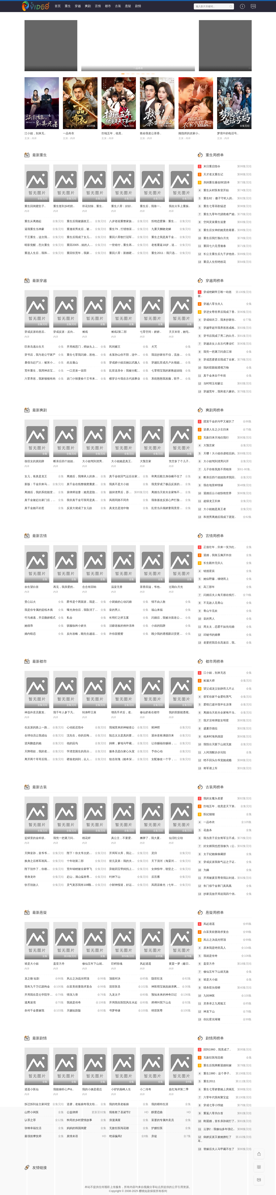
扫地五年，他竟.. (112, 133)
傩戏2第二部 (119, 331)
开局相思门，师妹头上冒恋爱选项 (88, 347)
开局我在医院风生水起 (129, 1003)
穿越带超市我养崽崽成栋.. (225, 328)
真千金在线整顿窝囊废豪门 (86, 484)
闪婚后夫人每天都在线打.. (225, 595)
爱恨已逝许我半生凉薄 (225, 705)
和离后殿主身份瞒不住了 (171, 476)
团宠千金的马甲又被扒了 (225, 422)
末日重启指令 (225, 166)
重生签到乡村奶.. (64, 206)
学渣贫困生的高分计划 (86, 751)
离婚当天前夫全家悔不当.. (225, 713)
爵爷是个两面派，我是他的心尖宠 (88, 602)
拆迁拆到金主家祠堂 (44, 1104)
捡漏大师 (225, 681)
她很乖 (44, 626)
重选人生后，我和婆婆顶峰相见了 (46, 253)
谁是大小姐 (32, 963)
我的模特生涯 (171, 1104)
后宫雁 (171, 877)
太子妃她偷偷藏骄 (225, 854)
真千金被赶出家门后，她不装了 (44, 500)
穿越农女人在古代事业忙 (225, 344)
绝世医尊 (171, 1011)
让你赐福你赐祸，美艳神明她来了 (172, 743)
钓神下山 (129, 877)
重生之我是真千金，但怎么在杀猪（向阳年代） (172, 237)
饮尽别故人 (44, 885)
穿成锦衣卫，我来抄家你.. (225, 320)
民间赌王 (129, 347)
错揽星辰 (225, 571)
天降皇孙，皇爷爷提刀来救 (44, 853)
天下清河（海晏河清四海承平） (171, 861)
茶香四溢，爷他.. (150, 586)
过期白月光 (176, 586)
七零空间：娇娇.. (150, 331)
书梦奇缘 (129, 1011)
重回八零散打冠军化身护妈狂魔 (129, 237)
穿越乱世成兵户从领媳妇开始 (171, 363)
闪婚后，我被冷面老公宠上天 (171, 618)
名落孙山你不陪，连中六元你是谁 (130, 355)
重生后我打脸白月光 (225, 238)
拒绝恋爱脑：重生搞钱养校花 (171, 221)
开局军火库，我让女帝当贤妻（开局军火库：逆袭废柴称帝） (130, 853)
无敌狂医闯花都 (225, 1058)
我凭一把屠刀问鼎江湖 (225, 352)
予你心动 (171, 751)
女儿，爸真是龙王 (44, 476)
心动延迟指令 (86, 728)
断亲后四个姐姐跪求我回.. (225, 477)
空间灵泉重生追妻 (225, 222)
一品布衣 (68, 133)
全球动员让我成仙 (44, 736)
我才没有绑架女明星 (225, 721)
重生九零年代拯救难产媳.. (225, 214)
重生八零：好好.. (121, 206)
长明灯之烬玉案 (129, 618)
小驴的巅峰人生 (121, 1089)
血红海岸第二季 (179, 1089)
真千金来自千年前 (225, 376)
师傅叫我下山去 (171, 1003)
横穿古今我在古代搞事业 (129, 379)
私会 (86, 618)
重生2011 (225, 1081)
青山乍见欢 (225, 611)
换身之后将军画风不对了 (44, 861)
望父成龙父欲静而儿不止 (225, 689)
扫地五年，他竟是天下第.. (225, 806)
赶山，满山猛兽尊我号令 (86, 877)
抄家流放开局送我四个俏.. (225, 894)
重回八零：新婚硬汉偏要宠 (129, 253)
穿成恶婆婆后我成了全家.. (225, 360)
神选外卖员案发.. (35, 712)
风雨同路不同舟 (129, 500)
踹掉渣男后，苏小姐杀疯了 (129, 492)
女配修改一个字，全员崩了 (171, 759)
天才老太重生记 (225, 174)
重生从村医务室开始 (225, 190)
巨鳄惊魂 (116, 963)
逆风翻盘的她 (44, 743)
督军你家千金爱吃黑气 (225, 697)
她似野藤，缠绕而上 (225, 579)
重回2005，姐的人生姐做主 (86, 245)
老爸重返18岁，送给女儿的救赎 (171, 245)
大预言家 (145, 461)
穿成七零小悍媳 (225, 1105)
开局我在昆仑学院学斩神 (44, 995)
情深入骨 (86, 995)
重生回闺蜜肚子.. (35, 206)
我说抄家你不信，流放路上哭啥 (171, 355)
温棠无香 (116, 586)
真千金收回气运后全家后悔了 (129, 476)
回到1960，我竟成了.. (225, 1050)
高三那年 (225, 587)
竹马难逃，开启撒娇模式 (44, 618)
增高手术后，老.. (121, 712)
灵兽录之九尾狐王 (225, 1004)
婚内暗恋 (44, 634)
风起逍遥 (145, 963)
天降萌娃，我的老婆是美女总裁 (44, 751)
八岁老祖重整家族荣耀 (129, 221)
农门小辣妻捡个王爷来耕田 (86, 379)
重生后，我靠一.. (150, 206)
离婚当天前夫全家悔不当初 (171, 492)
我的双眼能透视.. (179, 712)
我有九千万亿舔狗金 (44, 987)
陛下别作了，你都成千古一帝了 (44, 869)
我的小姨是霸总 (92, 1089)
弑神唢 (171, 728)
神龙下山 (225, 1012)
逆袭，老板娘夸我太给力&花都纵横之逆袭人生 (88, 1104)
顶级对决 (129, 979)
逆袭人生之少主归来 (225, 430)
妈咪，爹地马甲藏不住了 (129, 743)
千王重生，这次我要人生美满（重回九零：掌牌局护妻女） (46, 237)
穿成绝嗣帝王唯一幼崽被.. (225, 294)
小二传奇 (145, 1089)
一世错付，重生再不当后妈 (129, 245)
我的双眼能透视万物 (225, 368)
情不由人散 (171, 602)
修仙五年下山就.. (93, 963)
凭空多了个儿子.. (179, 461)
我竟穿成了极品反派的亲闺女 (171, 484)
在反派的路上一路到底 (44, 728)
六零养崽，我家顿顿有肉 (44, 379)
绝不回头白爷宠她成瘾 (225, 760)
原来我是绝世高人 (225, 948)
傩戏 (85, 331)
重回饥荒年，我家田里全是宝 (86, 253)
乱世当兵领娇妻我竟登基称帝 (171, 508)
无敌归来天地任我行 (225, 438)
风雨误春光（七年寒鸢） (171, 885)
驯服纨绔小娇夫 (86, 626)
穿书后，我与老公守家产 (44, 355)
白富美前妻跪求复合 (86, 987)
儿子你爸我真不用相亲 (225, 469)
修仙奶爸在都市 (150, 712)
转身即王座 (89, 712)
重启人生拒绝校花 (225, 262)
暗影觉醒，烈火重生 (44, 245)
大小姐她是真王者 (225, 509)
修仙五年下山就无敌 (225, 972)
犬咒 (171, 347)
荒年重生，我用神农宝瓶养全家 (44, 371)
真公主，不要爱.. (121, 838)
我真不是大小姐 (129, 484)
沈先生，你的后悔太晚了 (86, 736)
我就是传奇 (86, 1003)
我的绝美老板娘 (129, 1104)
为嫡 (225, 870)
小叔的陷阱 (171, 626)
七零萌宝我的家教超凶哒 (171, 371)
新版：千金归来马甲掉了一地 (44, 484)
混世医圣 (129, 987)
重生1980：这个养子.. (225, 1074)
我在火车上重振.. (179, 206)
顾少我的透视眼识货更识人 (171, 634)
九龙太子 (129, 995)
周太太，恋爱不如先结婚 (225, 627)
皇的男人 (129, 610)
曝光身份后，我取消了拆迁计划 (86, 610)
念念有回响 (89, 586)
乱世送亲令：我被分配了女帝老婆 (130, 371)
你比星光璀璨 (225, 1019)
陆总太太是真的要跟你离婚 (129, 736)
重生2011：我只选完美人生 (171, 253)
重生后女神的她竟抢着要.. (225, 230)
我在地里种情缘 (225, 485)
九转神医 (225, 996)
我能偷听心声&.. (63, 1089)
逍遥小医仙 (32, 1089)
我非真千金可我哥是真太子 (86, 500)
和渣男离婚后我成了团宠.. (225, 517)
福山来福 (171, 610)
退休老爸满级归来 (171, 736)
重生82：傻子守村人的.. (225, 198)
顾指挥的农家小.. (189, 133)
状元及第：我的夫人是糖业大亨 (129, 861)
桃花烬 (86, 838)
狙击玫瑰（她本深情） (129, 759)
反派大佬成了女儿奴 (86, 508)
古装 (118, 6)
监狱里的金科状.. (35, 838)
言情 (98, 6)
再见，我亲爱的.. (64, 586)
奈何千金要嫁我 (44, 1011)
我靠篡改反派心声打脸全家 (171, 500)
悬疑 (128, 6)
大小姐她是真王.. (121, 461)
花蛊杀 (225, 830)
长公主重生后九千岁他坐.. (225, 254)
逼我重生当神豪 (44, 229)
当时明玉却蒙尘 (225, 384)
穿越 (78, 6)
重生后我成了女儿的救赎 (86, 237)
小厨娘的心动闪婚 (129, 602)
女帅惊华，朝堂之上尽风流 (171, 869)
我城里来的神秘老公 (129, 728)
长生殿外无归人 (225, 563)
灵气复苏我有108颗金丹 (86, 885)
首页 (58, 6)
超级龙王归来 (225, 501)
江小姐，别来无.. (35, 133)
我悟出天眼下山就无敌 (225, 744)
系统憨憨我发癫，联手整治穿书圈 (172, 379)
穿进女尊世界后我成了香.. (225, 312)
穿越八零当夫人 (225, 304)
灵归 (171, 853)
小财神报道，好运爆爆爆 (129, 885)
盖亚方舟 (59, 963)
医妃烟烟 (225, 814)
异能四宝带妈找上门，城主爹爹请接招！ (130, 869)
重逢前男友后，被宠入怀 (86, 229)
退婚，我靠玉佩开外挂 (225, 555)
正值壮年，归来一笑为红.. (225, 547)
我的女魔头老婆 (225, 799)
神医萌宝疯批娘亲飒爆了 (171, 987)
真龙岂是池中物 (129, 508)
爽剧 (88, 6)
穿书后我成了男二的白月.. (225, 336)
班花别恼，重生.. (93, 206)
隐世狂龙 (171, 979)
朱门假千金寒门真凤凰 (225, 886)
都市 (108, 6)
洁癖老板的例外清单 (129, 626)
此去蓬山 (86, 363)
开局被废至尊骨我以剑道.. (225, 878)
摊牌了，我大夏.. (150, 838)
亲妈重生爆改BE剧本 (225, 183)
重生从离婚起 (44, 221)
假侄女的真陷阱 (34, 461)
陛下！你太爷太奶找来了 (86, 853)
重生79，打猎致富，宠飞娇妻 (129, 229)
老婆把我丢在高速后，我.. (225, 643)
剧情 (138, 6)
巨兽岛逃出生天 (44, 347)
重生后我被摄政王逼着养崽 (86, 221)
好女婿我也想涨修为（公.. (225, 846)
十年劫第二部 (86, 861)
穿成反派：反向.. (64, 331)
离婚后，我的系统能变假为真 (44, 492)
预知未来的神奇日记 (171, 995)
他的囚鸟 (86, 743)
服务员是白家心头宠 (129, 751)
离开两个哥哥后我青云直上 (44, 759)
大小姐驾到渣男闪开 (225, 461)
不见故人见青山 (225, 603)
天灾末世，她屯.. (179, 331)
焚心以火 (44, 602)
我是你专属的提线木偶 (44, 610)
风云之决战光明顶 (86, 979)
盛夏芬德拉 (225, 729)
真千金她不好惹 (44, 508)
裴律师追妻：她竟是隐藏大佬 (86, 492)
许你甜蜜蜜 (129, 634)
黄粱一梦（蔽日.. (179, 963)
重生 (68, 6)
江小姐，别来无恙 (225, 673)
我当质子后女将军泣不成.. (225, 838)
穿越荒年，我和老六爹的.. (225, 392)
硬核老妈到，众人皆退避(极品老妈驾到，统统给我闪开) (88, 759)
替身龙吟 (44, 877)
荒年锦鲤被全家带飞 (86, 869)
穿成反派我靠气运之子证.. (225, 862)
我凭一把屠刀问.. (64, 838)
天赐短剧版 (86, 1011)
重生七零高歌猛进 (225, 206)
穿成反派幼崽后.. (35, 331)
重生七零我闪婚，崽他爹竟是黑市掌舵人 (88, 355)
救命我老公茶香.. (150, 133)
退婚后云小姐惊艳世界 (225, 493)
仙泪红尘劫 (176, 838)
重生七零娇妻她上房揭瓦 (225, 1089)
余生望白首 (32, 586)
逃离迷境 (44, 1003)
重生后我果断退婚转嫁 (225, 1066)
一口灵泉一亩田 (86, 371)
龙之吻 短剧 (44, 979)
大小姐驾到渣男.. (93, 461)
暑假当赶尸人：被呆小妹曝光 (44, 363)
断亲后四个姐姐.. (64, 461)
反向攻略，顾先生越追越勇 (86, 634)
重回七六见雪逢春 (225, 246)
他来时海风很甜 (225, 737)
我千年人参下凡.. (64, 712)
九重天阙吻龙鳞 (171, 229)
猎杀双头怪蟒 (225, 988)
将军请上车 (225, 768)
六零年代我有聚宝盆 (225, 1097)
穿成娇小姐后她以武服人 (129, 363)
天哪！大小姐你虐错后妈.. (225, 454)
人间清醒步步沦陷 (225, 752)
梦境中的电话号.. (227, 133)
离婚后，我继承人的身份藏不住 (86, 476)
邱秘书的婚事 (225, 635)
